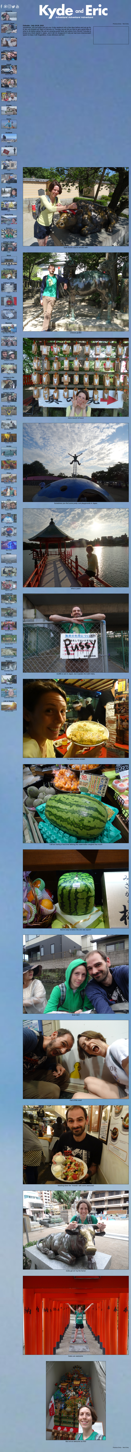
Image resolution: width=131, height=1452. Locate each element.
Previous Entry (117, 23)
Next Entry (126, 23)
